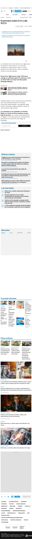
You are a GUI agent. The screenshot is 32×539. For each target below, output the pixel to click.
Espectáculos (11, 513)
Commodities (20, 232)
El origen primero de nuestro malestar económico (27, 322)
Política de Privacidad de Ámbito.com (12, 517)
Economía (15, 14)
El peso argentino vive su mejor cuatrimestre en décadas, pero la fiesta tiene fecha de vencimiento (16, 196)
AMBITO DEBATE (22, 527)
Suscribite (24, 125)
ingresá (29, 11)
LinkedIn (11, 496)
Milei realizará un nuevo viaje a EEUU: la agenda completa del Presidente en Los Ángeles (15, 181)
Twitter (2, 496)
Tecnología (21, 513)
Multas (26, 520)
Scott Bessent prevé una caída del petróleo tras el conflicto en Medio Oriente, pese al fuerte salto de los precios (16, 32)
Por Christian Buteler (27, 316)
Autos (3, 513)
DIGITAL (7, 527)
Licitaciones (4, 522)
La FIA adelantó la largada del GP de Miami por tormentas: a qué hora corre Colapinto (18, 206)
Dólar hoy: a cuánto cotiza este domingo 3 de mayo (17, 191)
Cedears (29, 232)
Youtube (15, 496)
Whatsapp (18, 496)
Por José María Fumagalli (27, 327)
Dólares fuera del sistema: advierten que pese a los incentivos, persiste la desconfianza (26, 354)
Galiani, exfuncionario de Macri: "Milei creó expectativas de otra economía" (13, 415)
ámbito (2, 17)
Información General (19, 510)
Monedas (3, 232)
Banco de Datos (20, 504)
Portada (3, 501)
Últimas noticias (13, 501)
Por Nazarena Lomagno (5, 418)
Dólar (7, 14)
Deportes (18, 508)
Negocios (12, 506)
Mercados (4, 506)
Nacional (4, 508)
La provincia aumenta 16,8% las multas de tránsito (13, 169)
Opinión (20, 506)
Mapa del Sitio (5, 515)
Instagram (8, 496)
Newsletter (29, 14)
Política (11, 504)
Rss (28, 513)
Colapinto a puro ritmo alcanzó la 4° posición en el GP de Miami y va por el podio (15, 158)
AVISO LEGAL (4, 520)
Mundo (11, 508)
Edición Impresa (5, 510)
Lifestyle (27, 506)
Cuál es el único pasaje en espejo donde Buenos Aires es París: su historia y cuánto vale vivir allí (17, 201)
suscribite (25, 11)
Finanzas (23, 14)
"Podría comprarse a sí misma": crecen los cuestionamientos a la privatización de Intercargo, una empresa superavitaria (18, 93)
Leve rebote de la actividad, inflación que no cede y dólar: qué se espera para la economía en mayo (12, 317)
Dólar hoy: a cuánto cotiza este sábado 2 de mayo (15, 448)
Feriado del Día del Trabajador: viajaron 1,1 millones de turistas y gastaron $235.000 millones (17, 88)
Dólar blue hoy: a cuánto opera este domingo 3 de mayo (5, 351)
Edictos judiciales (16, 520)
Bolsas (11, 232)
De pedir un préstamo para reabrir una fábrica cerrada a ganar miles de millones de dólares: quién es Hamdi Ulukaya (15, 164)
